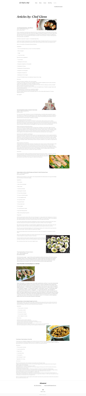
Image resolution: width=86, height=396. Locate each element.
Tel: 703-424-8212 (37, 385)
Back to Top (43, 391)
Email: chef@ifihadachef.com (50, 385)
